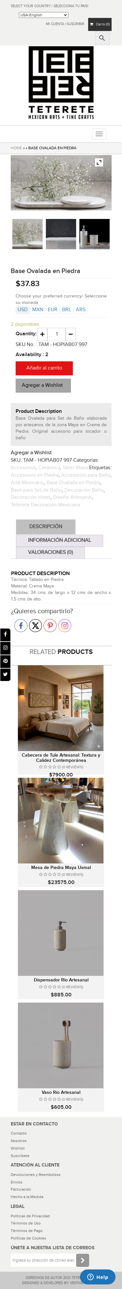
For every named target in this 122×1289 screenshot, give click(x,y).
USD (23, 310)
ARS (81, 310)
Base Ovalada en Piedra (73, 483)
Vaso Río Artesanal (61, 1092)
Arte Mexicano (27, 483)
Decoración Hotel (30, 497)
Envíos (16, 1182)
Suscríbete (20, 1155)
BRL (66, 310)
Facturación (21, 1189)
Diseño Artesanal (72, 497)
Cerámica (49, 468)
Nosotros (19, 1140)
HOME (16, 148)
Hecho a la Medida (27, 1197)
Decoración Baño (83, 490)
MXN (37, 310)
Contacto (19, 1133)
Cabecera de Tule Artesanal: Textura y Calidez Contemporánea (61, 757)
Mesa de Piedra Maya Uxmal (61, 867)
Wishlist (18, 1148)
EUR (53, 310)
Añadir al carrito (44, 368)
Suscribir (75, 24)
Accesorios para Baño (85, 475)
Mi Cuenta (55, 24)
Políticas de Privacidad (30, 1216)
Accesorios (23, 468)
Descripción (45, 527)
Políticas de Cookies (28, 1238)
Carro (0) (100, 24)
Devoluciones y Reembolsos (36, 1174)
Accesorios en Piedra (35, 475)
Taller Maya (75, 468)
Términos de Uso (26, 1223)
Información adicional (59, 540)
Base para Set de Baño (36, 490)
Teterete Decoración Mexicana (45, 505)
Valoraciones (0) (50, 552)
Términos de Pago (27, 1230)
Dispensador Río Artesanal (61, 980)
